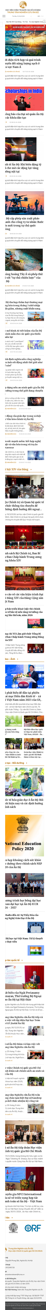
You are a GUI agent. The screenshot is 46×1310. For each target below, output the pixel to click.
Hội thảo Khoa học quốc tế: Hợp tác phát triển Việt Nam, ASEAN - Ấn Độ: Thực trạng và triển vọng (33, 732)
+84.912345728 (8, 1267)
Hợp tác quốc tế (7, 1036)
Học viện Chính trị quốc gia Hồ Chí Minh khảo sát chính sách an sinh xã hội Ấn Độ (23, 1070)
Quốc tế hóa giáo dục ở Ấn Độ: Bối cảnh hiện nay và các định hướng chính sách (22, 803)
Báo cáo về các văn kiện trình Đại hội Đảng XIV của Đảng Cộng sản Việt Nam (22, 598)
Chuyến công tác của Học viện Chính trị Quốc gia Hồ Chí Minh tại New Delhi (11, 754)
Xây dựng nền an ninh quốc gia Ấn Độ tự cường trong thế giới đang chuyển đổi (23, 390)
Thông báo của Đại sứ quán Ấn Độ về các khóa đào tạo (23, 116)
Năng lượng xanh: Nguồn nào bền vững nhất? (10, 731)
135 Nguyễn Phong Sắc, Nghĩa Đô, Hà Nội (17, 1261)
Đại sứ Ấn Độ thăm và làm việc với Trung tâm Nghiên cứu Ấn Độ (21, 1045)
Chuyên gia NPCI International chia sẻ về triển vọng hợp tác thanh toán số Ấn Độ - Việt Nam (22, 1198)
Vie (39, 16)
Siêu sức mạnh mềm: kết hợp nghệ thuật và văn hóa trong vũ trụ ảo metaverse (21, 444)
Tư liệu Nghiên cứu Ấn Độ (11, 71)
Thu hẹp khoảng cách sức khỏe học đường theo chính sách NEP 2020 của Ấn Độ (22, 864)
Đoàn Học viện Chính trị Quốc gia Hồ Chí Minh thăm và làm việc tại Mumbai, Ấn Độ (33, 754)
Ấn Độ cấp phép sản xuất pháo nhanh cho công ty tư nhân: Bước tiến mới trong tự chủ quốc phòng (23, 224)
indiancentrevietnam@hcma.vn (13, 1274)
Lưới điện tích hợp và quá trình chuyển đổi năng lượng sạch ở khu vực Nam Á (21, 63)
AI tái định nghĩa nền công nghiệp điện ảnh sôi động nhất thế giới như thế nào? (22, 362)
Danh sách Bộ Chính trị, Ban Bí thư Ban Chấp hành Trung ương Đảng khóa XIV (22, 557)
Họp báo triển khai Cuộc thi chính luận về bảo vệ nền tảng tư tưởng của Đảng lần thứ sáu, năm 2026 (22, 612)
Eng (42, 16)
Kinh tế (4, 122)
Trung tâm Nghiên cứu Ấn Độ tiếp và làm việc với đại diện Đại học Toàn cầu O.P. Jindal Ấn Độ (22, 1020)
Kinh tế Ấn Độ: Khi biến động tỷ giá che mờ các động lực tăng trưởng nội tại (21, 168)
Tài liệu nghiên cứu (9, 409)
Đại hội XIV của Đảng (13, 22)
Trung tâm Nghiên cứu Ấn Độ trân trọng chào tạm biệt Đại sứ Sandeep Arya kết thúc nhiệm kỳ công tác (22, 1097)
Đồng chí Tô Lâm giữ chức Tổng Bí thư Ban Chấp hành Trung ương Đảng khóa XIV (23, 637)
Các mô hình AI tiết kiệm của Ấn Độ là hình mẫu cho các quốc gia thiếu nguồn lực (22, 333)
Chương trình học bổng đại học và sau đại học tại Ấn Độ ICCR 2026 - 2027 (21, 904)
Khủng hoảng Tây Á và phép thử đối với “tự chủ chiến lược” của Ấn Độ (22, 278)
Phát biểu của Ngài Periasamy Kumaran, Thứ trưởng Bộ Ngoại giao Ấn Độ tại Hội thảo (21, 996)
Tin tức (25, 22)
